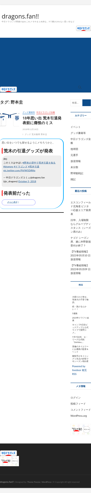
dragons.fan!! (20, 16)
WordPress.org (79, 415)
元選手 (74, 154)
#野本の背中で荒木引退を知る (39, 162)
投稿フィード (78, 403)
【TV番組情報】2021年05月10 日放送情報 (80, 255)
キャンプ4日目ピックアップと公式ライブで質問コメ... (80, 328)
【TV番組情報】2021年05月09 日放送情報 (80, 269)
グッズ (28, 134)
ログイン (76, 397)
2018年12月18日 (30, 129)
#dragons (8, 166)
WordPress (46, 482)
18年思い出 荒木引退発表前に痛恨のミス (41, 120)
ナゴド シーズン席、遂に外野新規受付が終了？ (81, 241)
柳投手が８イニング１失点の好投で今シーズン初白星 (80, 358)
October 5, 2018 (27, 181)
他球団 (74, 148)
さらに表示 (12, 202)
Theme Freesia (33, 482)
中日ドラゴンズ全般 (45, 112)
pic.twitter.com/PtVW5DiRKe (19, 170)
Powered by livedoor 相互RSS (79, 370)
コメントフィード (81, 409)
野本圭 (44, 134)
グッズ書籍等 (28, 112)
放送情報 (76, 161)
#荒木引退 (33, 166)
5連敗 (74, 313)
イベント (76, 126)
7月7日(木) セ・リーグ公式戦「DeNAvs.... (80, 339)
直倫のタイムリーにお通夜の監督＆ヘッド (80, 349)
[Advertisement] (45, 61)
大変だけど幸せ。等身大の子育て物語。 (80, 299)
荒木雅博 (36, 134)
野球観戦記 (77, 173)
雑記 (73, 179)
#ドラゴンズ (21, 166)
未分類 (74, 167)
